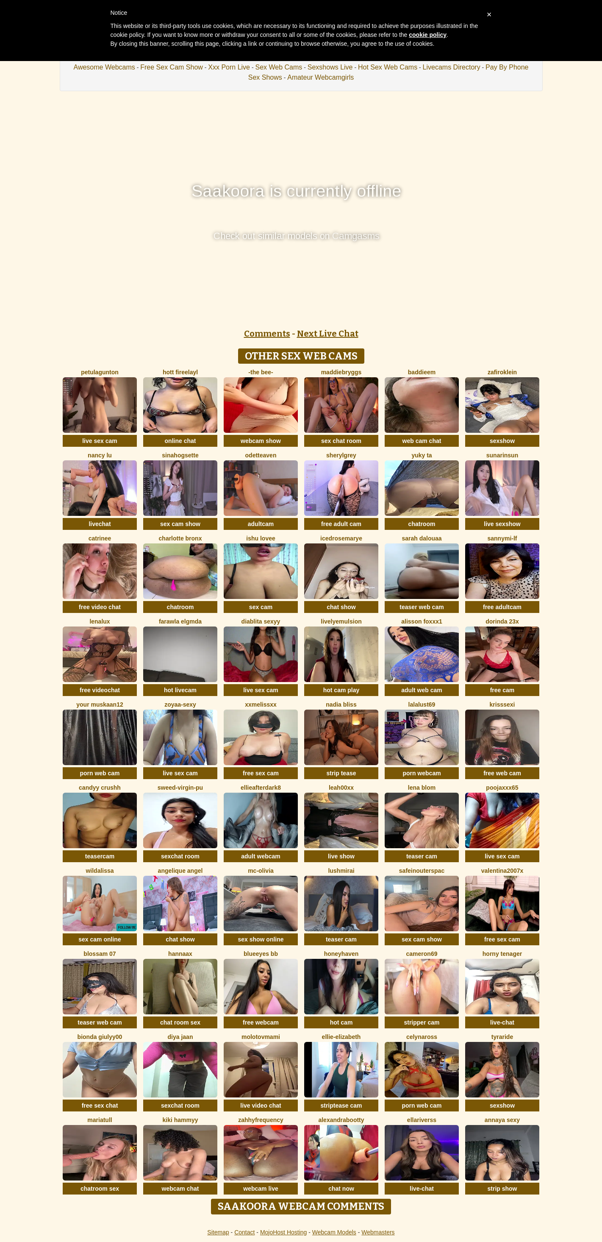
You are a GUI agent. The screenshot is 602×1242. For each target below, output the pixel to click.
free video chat (100, 607)
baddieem (422, 372)
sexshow (502, 440)
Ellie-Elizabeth (341, 1036)
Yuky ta (421, 455)
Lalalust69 (422, 704)
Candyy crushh (100, 787)
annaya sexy (502, 1120)
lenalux (99, 621)
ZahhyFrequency (260, 1120)
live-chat (502, 1022)
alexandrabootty (341, 1120)
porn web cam (99, 773)
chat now (341, 1188)
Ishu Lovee (260, 538)
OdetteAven (261, 455)
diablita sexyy (260, 621)
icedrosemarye (341, 538)
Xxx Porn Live (229, 67)
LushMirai (341, 870)
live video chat (260, 1105)
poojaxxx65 (502, 787)
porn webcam (421, 773)
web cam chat (421, 440)
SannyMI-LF (502, 538)
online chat (180, 440)
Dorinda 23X (502, 621)
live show (341, 856)
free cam (502, 690)
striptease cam (341, 1105)
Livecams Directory (451, 67)
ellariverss (421, 1120)
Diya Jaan (180, 1036)
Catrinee (100, 538)
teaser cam (421, 856)
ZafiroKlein (502, 372)
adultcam (261, 524)
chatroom (422, 524)
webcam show (261, 440)
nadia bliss (341, 704)
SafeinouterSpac (421, 870)
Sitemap (218, 1232)
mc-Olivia (261, 870)
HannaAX (180, 953)
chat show (341, 607)
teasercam (99, 856)
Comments (267, 334)
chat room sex (180, 1022)
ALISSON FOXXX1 (421, 621)
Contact (244, 1232)
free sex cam (261, 773)
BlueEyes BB (261, 953)
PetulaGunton (100, 372)
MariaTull (99, 1120)
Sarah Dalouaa (421, 538)
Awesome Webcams (104, 67)
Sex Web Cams (278, 67)
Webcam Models (334, 1232)
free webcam (261, 1022)
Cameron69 (422, 953)
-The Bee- (260, 372)
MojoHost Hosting (283, 1232)
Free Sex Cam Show (171, 67)
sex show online (260, 939)
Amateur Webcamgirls (320, 77)
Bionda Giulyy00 (100, 1036)
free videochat (100, 690)
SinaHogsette (180, 455)
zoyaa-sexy (180, 704)
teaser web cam (421, 607)
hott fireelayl (180, 372)
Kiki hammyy (180, 1120)
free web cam (502, 773)
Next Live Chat (327, 334)
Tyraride (502, 1036)
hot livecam (180, 690)
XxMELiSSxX (261, 704)
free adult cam (341, 524)
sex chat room (341, 440)
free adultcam (502, 607)
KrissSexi (502, 704)
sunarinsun (502, 455)
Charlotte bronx (180, 538)
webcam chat (180, 1188)
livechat (100, 524)
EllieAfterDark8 (261, 787)
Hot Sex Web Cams (387, 67)
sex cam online (99, 939)
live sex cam (99, 440)
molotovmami (260, 1036)
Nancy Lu (100, 455)
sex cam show (180, 524)
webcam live (260, 1188)
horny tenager (502, 953)
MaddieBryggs (341, 372)
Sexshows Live (330, 67)
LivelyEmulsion (341, 621)
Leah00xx (341, 787)
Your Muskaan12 (99, 704)
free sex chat (100, 1105)
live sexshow (502, 524)
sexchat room (180, 856)
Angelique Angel (180, 870)
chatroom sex (99, 1188)
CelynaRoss (421, 1036)
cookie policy (428, 34)
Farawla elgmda (180, 621)
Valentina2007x (502, 870)
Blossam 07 (99, 953)
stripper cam (421, 1022)
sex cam (260, 607)
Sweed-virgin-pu (180, 787)
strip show (502, 1188)
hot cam (341, 1022)
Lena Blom (422, 787)
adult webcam (260, 856)
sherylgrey (341, 455)
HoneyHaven (341, 953)
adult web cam (421, 690)
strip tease (341, 773)
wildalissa (100, 870)
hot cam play (341, 690)
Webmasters (377, 1232)
